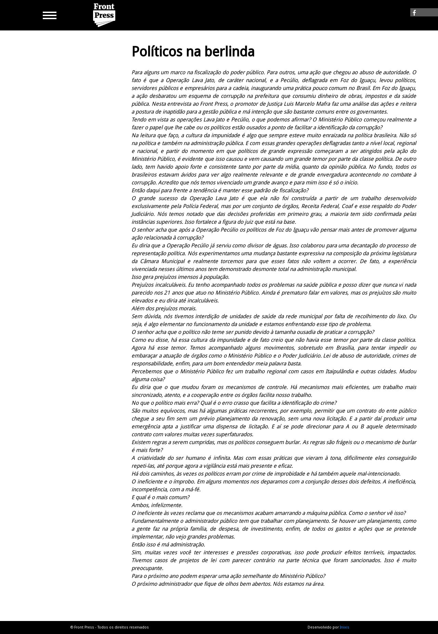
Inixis (344, 627)
